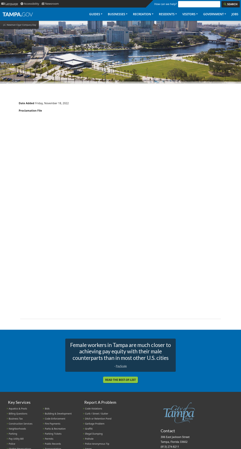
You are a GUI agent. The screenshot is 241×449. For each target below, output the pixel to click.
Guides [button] (94, 14)
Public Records (53, 443)
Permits (49, 438)
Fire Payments (52, 423)
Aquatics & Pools (18, 408)
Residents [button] (167, 14)
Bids (47, 408)
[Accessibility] (29, 4)
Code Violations (93, 408)
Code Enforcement (55, 418)
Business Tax (16, 418)
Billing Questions (18, 413)
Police (12, 443)
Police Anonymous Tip (97, 443)
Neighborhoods (17, 428)
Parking (13, 433)
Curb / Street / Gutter (96, 413)
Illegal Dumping (94, 433)
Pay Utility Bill (16, 438)
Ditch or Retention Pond (98, 418)
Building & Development (58, 413)
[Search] (231, 4)
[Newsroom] (50, 4)
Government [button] (213, 14)
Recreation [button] (142, 14)
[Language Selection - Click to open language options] (9, 4)
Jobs (234, 14)
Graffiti (89, 428)
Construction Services (20, 423)
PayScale (121, 366)
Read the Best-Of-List (120, 380)
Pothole (89, 438)
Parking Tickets (53, 433)
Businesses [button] (116, 14)
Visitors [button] (188, 14)
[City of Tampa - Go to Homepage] (18, 14)
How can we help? (165, 4)
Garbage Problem (94, 423)
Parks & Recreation (55, 428)
